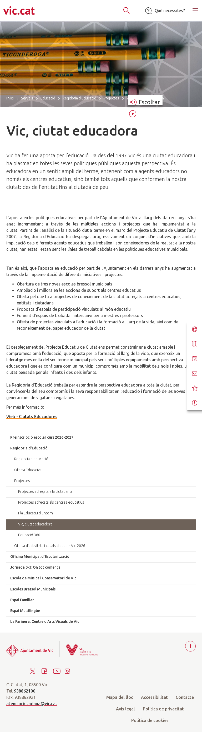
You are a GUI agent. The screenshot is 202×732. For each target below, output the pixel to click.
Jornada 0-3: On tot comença (35, 567)
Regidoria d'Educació (79, 98)
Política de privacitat (163, 708)
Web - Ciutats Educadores (31, 416)
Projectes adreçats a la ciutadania (45, 491)
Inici (10, 98)
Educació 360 (29, 535)
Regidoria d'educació (31, 459)
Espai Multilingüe (25, 611)
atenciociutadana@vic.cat (31, 703)
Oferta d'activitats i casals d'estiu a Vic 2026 (49, 546)
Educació (48, 98)
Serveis (27, 98)
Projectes (111, 98)
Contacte (185, 697)
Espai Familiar (22, 600)
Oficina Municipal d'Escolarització (39, 556)
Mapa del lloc (119, 697)
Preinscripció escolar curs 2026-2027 (41, 437)
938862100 (24, 691)
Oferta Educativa (28, 470)
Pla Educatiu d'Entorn (35, 513)
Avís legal (125, 708)
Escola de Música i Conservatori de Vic (43, 578)
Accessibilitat (154, 697)
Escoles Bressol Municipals (32, 589)
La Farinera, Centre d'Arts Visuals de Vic (44, 621)
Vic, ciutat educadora (35, 524)
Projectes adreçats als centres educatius (51, 502)
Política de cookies (150, 720)
